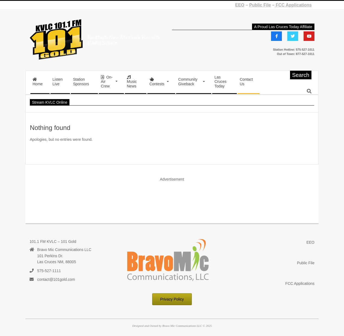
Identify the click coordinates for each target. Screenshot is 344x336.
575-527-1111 (49, 271)
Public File (260, 5)
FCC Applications (293, 5)
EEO (239, 5)
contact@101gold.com (56, 279)
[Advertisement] (172, 197)
